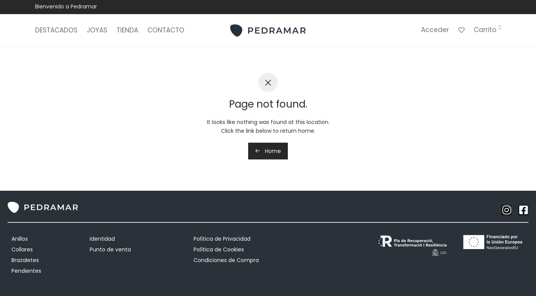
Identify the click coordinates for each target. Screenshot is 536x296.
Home (268, 151)
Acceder (435, 30)
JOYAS (97, 30)
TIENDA (127, 30)
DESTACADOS (56, 30)
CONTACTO (165, 30)
